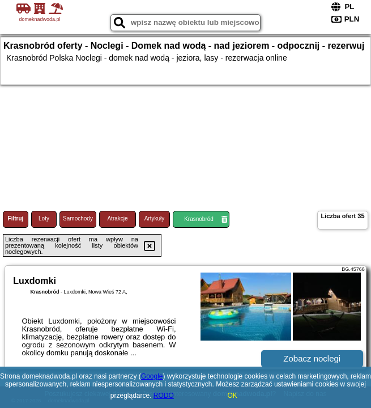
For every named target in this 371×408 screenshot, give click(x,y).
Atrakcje (117, 218)
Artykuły (154, 218)
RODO (163, 396)
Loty (44, 218)
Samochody (78, 218)
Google (152, 376)
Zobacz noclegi (311, 358)
